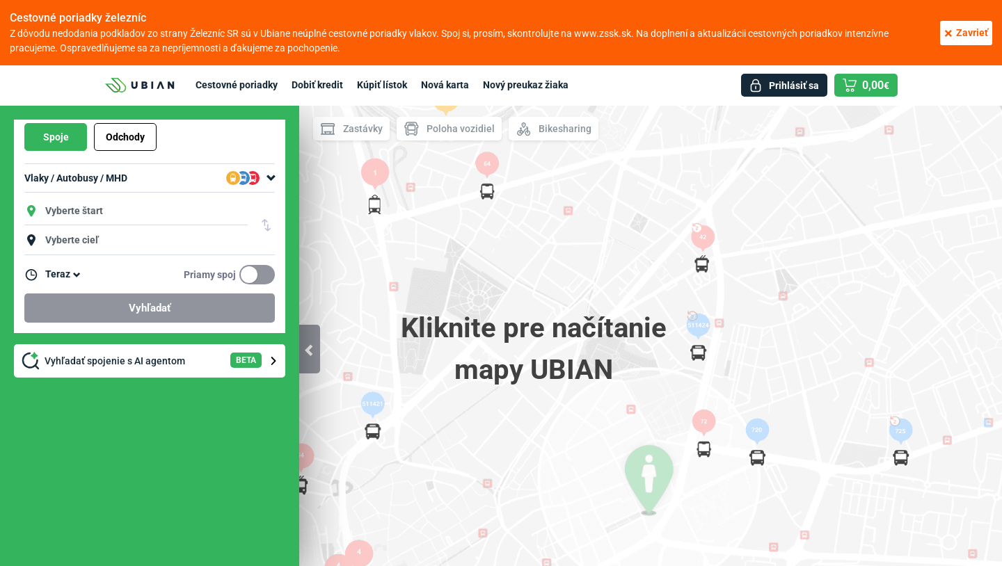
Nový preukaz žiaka (525, 84)
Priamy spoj (210, 275)
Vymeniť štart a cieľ (266, 225)
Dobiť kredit (317, 84)
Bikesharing (553, 129)
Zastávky (351, 129)
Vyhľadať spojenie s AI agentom (151, 361)
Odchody (125, 137)
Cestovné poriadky (237, 84)
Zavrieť (966, 33)
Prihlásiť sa (794, 85)
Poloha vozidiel (449, 129)
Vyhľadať (149, 308)
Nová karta (445, 84)
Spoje (56, 137)
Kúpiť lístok (382, 84)
